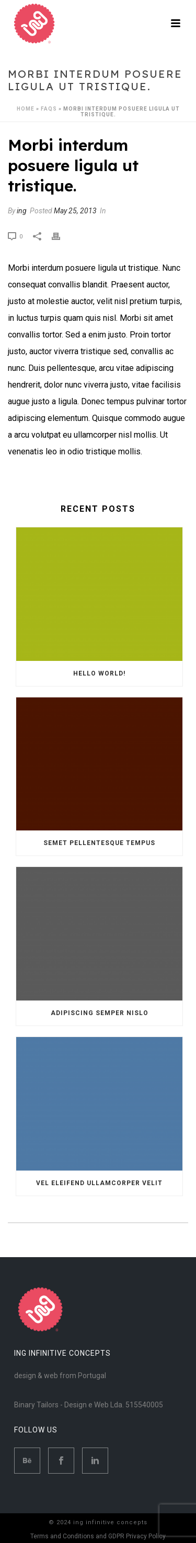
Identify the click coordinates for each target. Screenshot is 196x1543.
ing (22, 211)
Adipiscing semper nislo (99, 1013)
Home (25, 109)
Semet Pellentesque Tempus (99, 843)
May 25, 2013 (75, 211)
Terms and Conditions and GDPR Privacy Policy (98, 1536)
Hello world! (99, 673)
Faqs (49, 109)
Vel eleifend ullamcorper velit (99, 1183)
